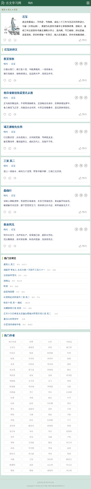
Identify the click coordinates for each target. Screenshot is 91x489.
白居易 (69, 392)
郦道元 (69, 459)
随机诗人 (15, 40)
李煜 (69, 381)
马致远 (69, 342)
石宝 (15, 10)
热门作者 (9, 335)
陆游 (16, 286)
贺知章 (50, 459)
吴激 (54, 270)
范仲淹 (50, 364)
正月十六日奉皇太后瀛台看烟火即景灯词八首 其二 (27, 313)
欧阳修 (50, 353)
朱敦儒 (50, 370)
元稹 (69, 386)
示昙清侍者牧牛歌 (12, 324)
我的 (30, 3)
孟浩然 (12, 426)
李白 (50, 392)
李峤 (12, 442)
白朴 (50, 342)
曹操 (12, 470)
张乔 (12, 437)
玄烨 (23, 319)
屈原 (31, 465)
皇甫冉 (69, 431)
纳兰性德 (12, 342)
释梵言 (30, 325)
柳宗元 (12, 454)
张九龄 (31, 454)
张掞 (30, 308)
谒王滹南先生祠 (13, 126)
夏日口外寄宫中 (11, 319)
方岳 (25, 275)
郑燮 (31, 342)
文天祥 (31, 381)
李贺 (50, 454)
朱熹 (69, 353)
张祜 (31, 431)
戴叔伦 (31, 426)
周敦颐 (12, 381)
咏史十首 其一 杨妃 (13, 302)
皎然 (31, 403)
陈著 (12, 358)
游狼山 (7, 281)
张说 (31, 437)
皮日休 (12, 431)
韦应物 (31, 386)
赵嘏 (69, 448)
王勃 (31, 459)
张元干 (24, 264)
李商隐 (50, 386)
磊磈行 (8, 190)
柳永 (69, 370)
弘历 (56, 314)
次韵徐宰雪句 (10, 275)
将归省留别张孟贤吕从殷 (18, 92)
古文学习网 (13, 3)
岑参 (69, 414)
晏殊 (69, 364)
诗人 (9, 10)
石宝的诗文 (10, 49)
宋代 (18, 264)
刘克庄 (12, 353)
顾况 (50, 442)
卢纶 (69, 437)
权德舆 (50, 426)
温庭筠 (31, 409)
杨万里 (69, 347)
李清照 (69, 375)
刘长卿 (50, 403)
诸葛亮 (50, 470)
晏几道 (31, 370)
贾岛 (12, 409)
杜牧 (12, 403)
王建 (31, 414)
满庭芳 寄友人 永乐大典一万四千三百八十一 (24, 270)
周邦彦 (12, 375)
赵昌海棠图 (9, 292)
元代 (17, 292)
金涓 (23, 292)
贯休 (69, 403)
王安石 (12, 347)
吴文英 (12, 370)
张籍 (31, 398)
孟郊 (50, 409)
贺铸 (50, 375)
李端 (50, 448)
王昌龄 (31, 442)
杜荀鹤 (50, 420)
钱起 (50, 414)
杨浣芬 (27, 303)
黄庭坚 (31, 347)
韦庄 (50, 431)
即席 (6, 286)
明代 (6, 64)
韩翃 (69, 454)
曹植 (31, 470)
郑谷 (31, 420)
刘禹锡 (12, 392)
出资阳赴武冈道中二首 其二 (17, 297)
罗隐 (12, 420)
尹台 (38, 297)
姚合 (50, 398)
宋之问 (69, 442)
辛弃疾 (31, 358)
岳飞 (50, 381)
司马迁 (69, 465)
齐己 (31, 392)
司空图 (31, 448)
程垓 (31, 375)
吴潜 (12, 364)
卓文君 (69, 470)
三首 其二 (9, 160)
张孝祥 (50, 358)
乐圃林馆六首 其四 (12, 308)
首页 (3, 10)
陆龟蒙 (12, 386)
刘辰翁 (31, 364)
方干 (69, 420)
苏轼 (50, 347)
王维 (69, 409)
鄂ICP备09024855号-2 (56, 486)
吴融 (50, 437)
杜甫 (12, 398)
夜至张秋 (9, 58)
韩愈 (12, 414)
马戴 (12, 459)
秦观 (69, 358)
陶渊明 (12, 465)
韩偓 (69, 426)
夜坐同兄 (9, 224)
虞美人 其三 (9, 264)
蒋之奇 (19, 281)
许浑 (69, 398)
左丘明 (50, 465)
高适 (12, 448)
